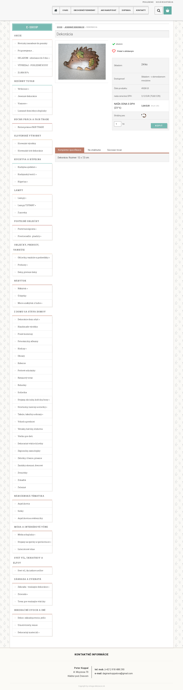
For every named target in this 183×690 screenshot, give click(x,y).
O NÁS (65, 10)
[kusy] (117, 123)
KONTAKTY (141, 10)
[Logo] (21, 10)
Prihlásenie (148, 2)
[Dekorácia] (81, 62)
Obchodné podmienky (84, 10)
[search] (159, 10)
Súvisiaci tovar (114, 150)
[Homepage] (56, 10)
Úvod (59, 27)
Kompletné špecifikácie (69, 150)
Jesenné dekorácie (74, 27)
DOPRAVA (126, 10)
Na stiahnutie (94, 150)
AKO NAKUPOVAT (108, 10)
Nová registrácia (164, 2)
